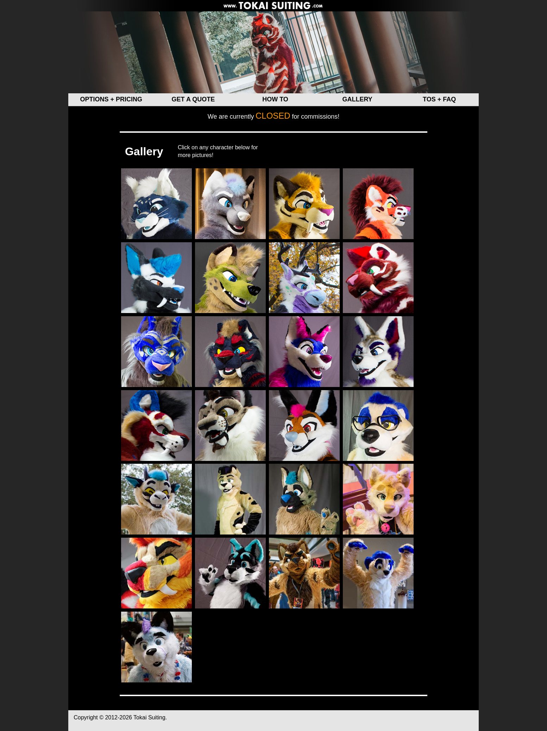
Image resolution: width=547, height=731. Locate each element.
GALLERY (357, 99)
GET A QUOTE (193, 99)
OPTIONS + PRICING (111, 99)
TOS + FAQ (439, 99)
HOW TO (275, 99)
